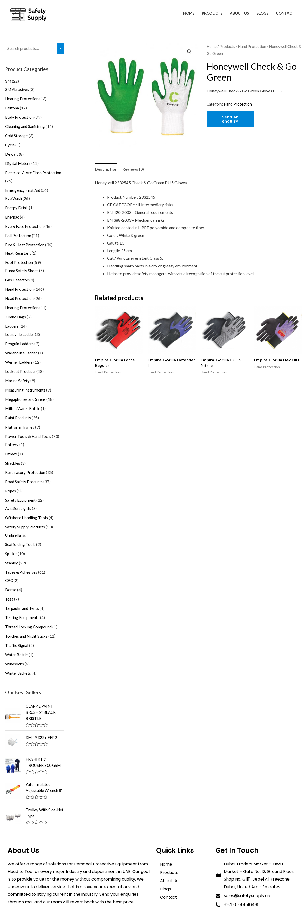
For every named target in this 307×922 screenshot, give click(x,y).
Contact (285, 13)
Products (212, 13)
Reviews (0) (133, 169)
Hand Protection (252, 46)
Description (106, 169)
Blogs (262, 13)
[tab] (106, 169)
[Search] (60, 48)
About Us (239, 13)
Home (188, 13)
